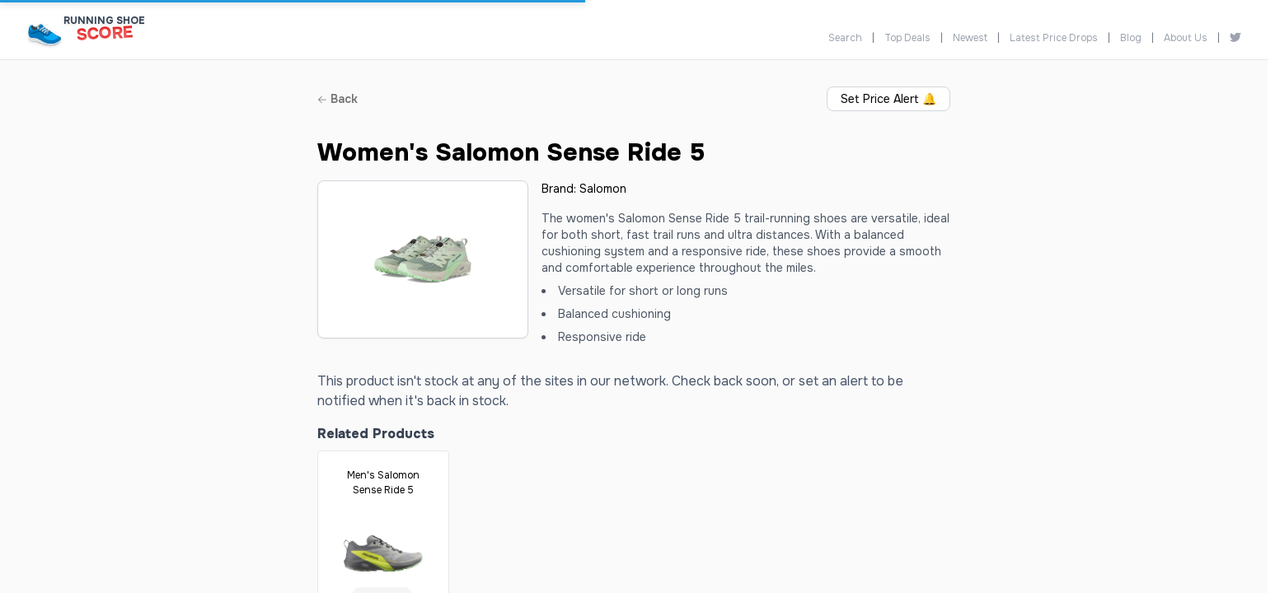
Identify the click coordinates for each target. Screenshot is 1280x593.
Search (845, 37)
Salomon (602, 188)
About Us (1185, 37)
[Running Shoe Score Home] (44, 34)
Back (337, 98)
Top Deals (907, 37)
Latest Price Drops (1054, 37)
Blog (1131, 37)
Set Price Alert (888, 98)
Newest (970, 37)
